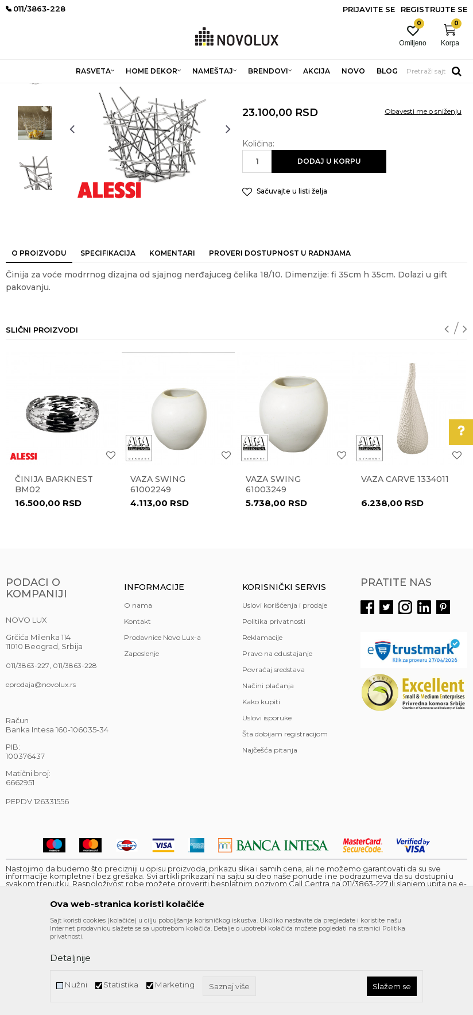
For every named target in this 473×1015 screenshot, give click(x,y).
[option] (34, 156)
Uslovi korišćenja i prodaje (284, 688)
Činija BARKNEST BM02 (54, 567)
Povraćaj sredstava (273, 752)
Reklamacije (262, 720)
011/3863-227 (27, 748)
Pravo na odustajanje (277, 736)
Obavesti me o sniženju (423, 194)
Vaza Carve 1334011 (405, 562)
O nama (138, 688)
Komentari (172, 336)
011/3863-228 (75, 748)
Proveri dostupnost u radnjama (280, 336)
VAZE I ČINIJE (258, 90)
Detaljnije (70, 957)
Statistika (120, 985)
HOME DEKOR (116, 90)
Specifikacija (107, 336)
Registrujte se (434, 9)
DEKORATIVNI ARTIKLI (188, 90)
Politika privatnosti (273, 704)
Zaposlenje (141, 736)
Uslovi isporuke (267, 801)
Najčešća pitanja (269, 833)
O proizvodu (39, 336)
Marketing (174, 985)
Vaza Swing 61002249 (157, 567)
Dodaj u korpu (329, 244)
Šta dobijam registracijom (285, 817)
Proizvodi (67, 90)
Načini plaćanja (268, 769)
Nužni (75, 985)
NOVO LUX (25, 90)
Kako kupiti (261, 785)
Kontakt (137, 704)
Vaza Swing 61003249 (273, 567)
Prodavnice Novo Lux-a (162, 720)
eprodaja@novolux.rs (41, 767)
